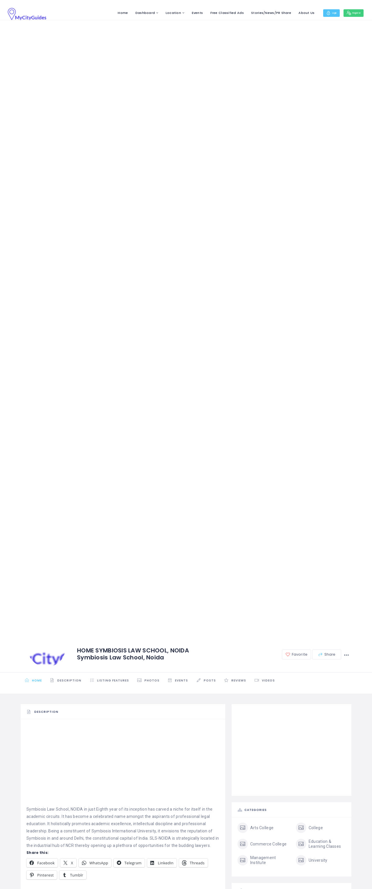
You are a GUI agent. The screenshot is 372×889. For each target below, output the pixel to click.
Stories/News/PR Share (256, 12)
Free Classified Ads (212, 12)
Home (108, 12)
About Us (292, 12)
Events (182, 12)
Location (158, 12)
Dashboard (130, 12)
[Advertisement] (122, 765)
